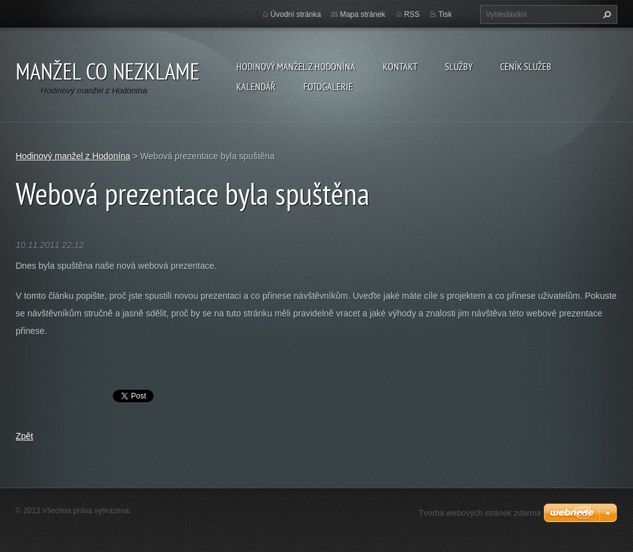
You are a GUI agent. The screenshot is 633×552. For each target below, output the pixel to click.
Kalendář (256, 86)
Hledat (605, 14)
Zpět (24, 436)
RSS (412, 14)
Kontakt (400, 66)
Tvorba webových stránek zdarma (480, 513)
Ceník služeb (526, 66)
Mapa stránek (362, 14)
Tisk (445, 14)
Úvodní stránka (296, 14)
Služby (459, 66)
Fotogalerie (328, 86)
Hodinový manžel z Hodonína (295, 66)
